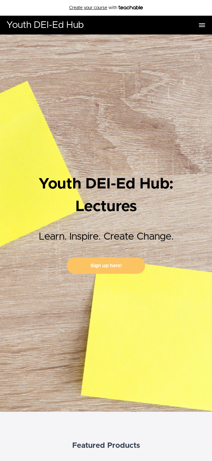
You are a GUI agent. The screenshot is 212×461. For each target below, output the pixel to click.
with (106, 8)
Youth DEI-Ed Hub (45, 25)
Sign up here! (106, 265)
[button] (202, 25)
